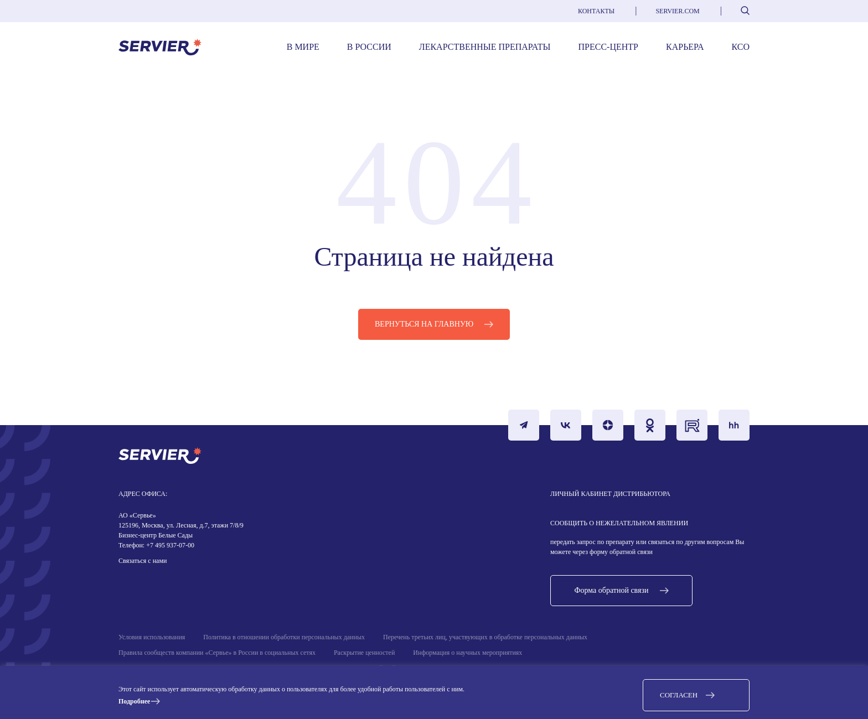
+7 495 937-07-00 (169, 545)
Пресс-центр (608, 47)
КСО (741, 47)
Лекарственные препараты (485, 47)
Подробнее (134, 701)
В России (369, 47)
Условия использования (151, 637)
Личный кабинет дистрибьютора (610, 494)
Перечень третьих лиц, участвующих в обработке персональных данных (485, 637)
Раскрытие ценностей (364, 652)
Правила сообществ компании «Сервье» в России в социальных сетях (217, 652)
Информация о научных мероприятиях (467, 652)
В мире (303, 47)
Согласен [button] (679, 695)
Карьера (685, 47)
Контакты (596, 11)
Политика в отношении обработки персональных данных (284, 637)
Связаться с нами (142, 561)
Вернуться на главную (424, 324)
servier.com (677, 11)
